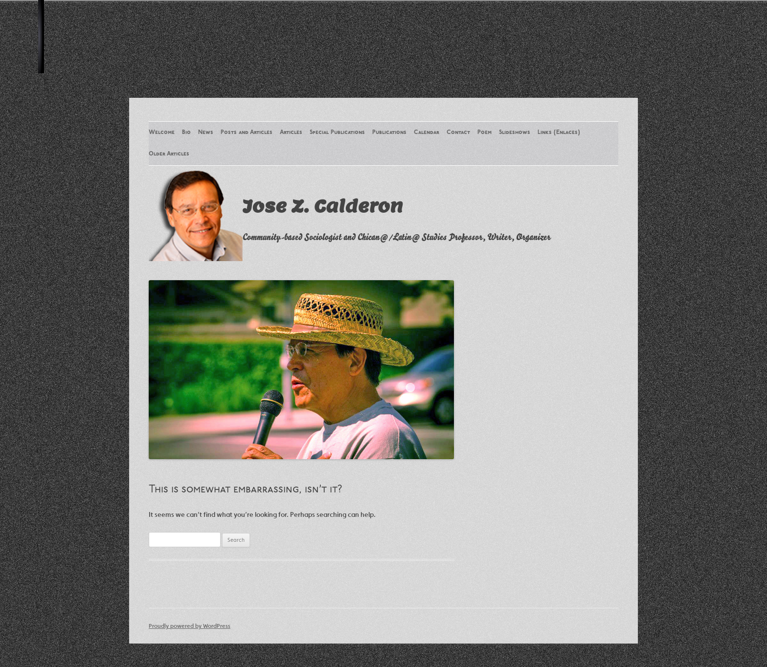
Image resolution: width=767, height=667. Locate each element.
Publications (389, 132)
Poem (484, 132)
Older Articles (169, 154)
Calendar (426, 132)
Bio (186, 132)
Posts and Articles (246, 132)
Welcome (162, 132)
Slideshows (514, 132)
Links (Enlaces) (559, 132)
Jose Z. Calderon (323, 206)
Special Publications (337, 132)
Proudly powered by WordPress (189, 625)
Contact (458, 132)
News (205, 132)
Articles (291, 132)
